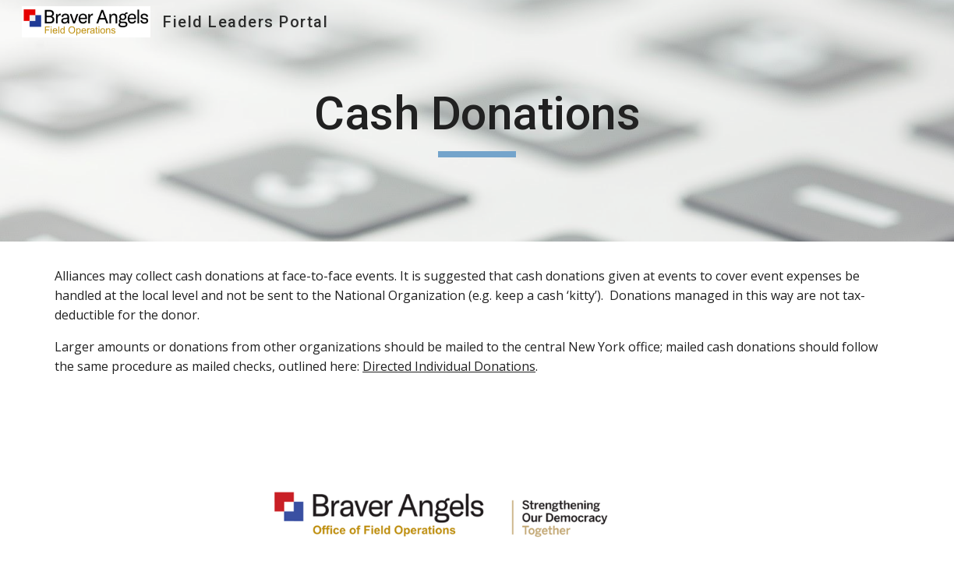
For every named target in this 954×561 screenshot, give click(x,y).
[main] (477, 121)
